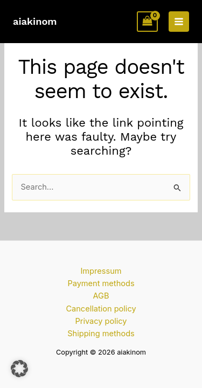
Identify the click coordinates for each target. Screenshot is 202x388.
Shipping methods (101, 333)
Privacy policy (101, 321)
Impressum (100, 271)
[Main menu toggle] (179, 21)
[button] (19, 368)
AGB (101, 296)
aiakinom (35, 21)
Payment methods (100, 283)
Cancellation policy (101, 309)
